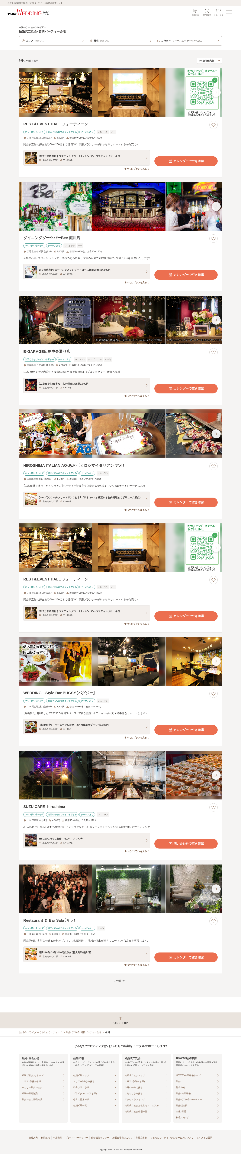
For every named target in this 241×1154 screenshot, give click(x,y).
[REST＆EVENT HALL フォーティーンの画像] (120, 92)
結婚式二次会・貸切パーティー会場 (83, 1032)
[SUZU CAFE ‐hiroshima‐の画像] (120, 775)
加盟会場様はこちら (122, 1137)
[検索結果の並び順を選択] (209, 61)
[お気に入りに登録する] (213, 125)
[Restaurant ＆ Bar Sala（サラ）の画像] (120, 889)
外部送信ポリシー (100, 1137)
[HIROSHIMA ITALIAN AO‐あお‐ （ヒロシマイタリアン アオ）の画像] (120, 433)
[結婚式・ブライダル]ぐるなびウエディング (40, 1032)
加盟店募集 (141, 1137)
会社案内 (33, 1137)
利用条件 (57, 1137)
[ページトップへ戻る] (120, 1020)
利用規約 (45, 1137)
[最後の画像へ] (216, 92)
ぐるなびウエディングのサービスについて (171, 1137)
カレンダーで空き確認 (186, 161)
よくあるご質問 (204, 1137)
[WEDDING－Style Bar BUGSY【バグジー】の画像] (120, 661)
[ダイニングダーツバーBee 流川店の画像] (120, 206)
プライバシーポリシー (76, 1137)
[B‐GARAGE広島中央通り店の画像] (120, 320)
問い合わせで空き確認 (186, 843)
